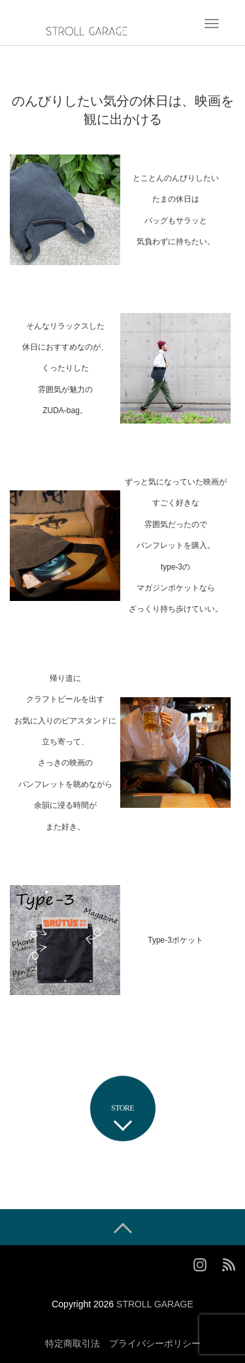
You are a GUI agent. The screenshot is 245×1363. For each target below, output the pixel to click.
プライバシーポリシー (155, 1343)
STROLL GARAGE (154, 1304)
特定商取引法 (72, 1343)
